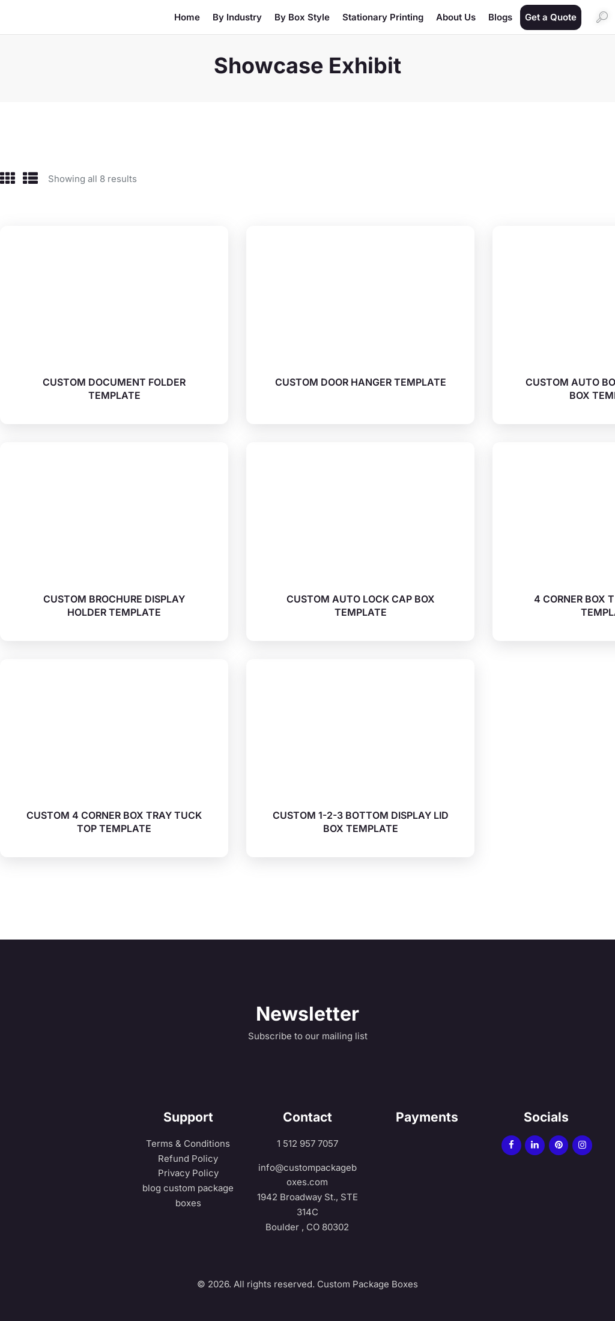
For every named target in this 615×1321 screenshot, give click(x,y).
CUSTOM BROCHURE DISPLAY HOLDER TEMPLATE (114, 601)
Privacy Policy (188, 1168)
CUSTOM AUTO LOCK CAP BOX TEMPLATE (360, 601)
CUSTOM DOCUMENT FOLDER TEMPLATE (114, 384)
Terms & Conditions (188, 1139)
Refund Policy (188, 1154)
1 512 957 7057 (307, 1139)
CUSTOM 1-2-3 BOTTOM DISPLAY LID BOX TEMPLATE (361, 817)
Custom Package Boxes (366, 1280)
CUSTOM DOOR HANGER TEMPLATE (360, 378)
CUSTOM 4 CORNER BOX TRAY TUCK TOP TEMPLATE (114, 817)
